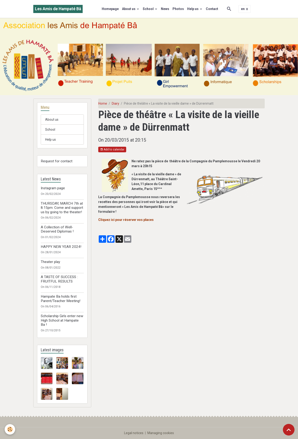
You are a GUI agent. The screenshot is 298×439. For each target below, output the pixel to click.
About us (129, 9)
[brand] (58, 9)
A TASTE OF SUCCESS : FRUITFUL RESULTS (59, 279)
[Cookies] (10, 429)
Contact (212, 9)
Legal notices (133, 433)
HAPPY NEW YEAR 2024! (61, 247)
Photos (178, 9)
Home (102, 103)
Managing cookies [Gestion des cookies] (160, 433)
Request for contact (56, 161)
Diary (115, 103)
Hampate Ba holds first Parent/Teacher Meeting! (60, 298)
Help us (193, 9)
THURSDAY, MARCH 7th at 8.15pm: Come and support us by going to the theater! (62, 207)
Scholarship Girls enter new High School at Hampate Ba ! (62, 320)
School (148, 9)
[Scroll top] (289, 430)
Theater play (50, 262)
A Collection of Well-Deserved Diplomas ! (57, 229)
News (165, 9)
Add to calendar (112, 149)
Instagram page (53, 188)
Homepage (110, 9)
